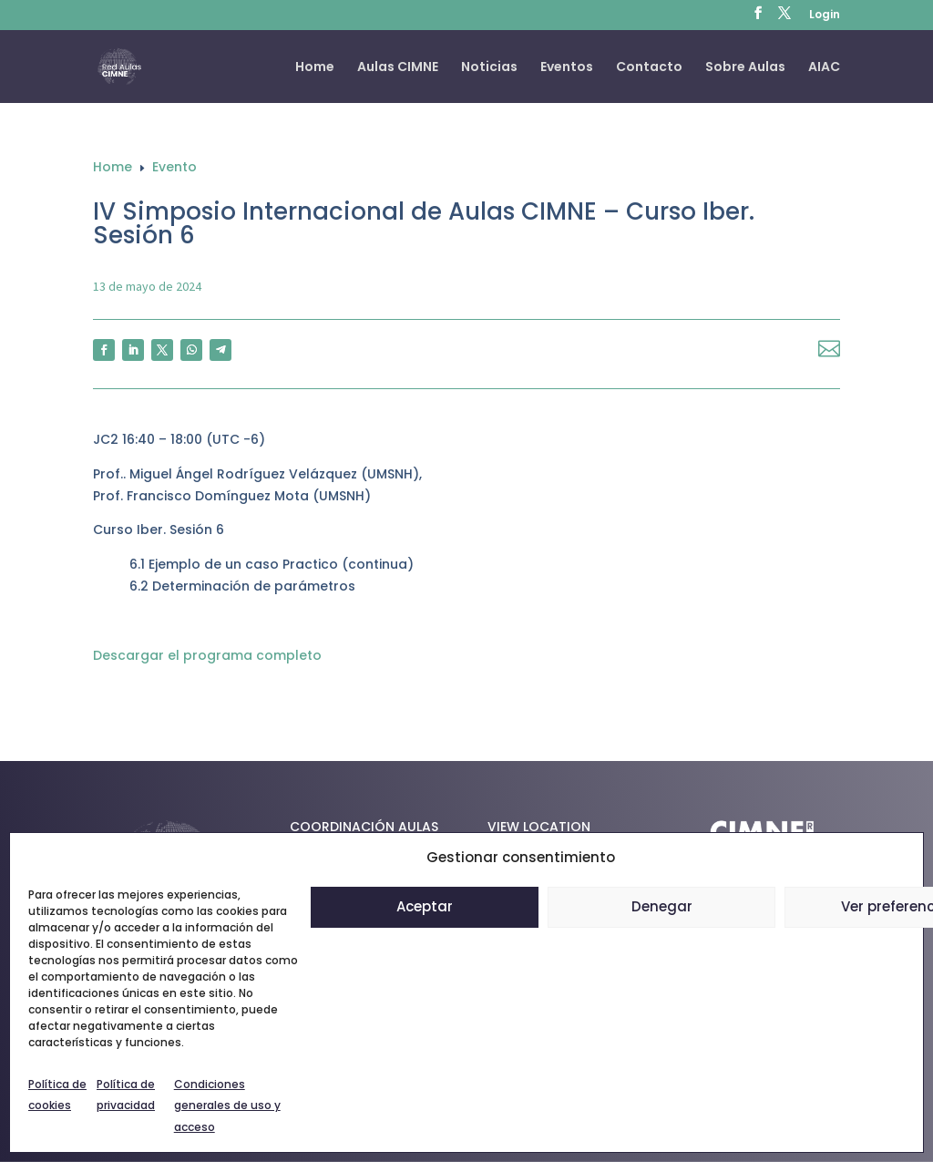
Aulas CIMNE (397, 68)
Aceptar (424, 906)
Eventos (566, 68)
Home (314, 68)
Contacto (649, 68)
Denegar (661, 906)
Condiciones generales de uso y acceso (227, 1106)
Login (824, 15)
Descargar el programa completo (207, 655)
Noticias (489, 68)
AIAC (824, 68)
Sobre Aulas (745, 68)
